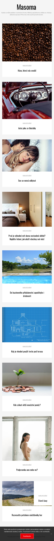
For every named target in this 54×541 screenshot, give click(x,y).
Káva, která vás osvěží (27, 70)
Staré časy (42, 500)
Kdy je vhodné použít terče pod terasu (27, 351)
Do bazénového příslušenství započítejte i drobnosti (27, 294)
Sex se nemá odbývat (27, 180)
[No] (51, 534)
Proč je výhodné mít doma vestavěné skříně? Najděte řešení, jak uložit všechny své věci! (27, 237)
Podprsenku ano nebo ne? (27, 469)
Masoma (26, 7)
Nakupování (27, 65)
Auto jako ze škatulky (27, 128)
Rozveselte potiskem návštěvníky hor (27, 515)
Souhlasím (27, 536)
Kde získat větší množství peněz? (27, 405)
